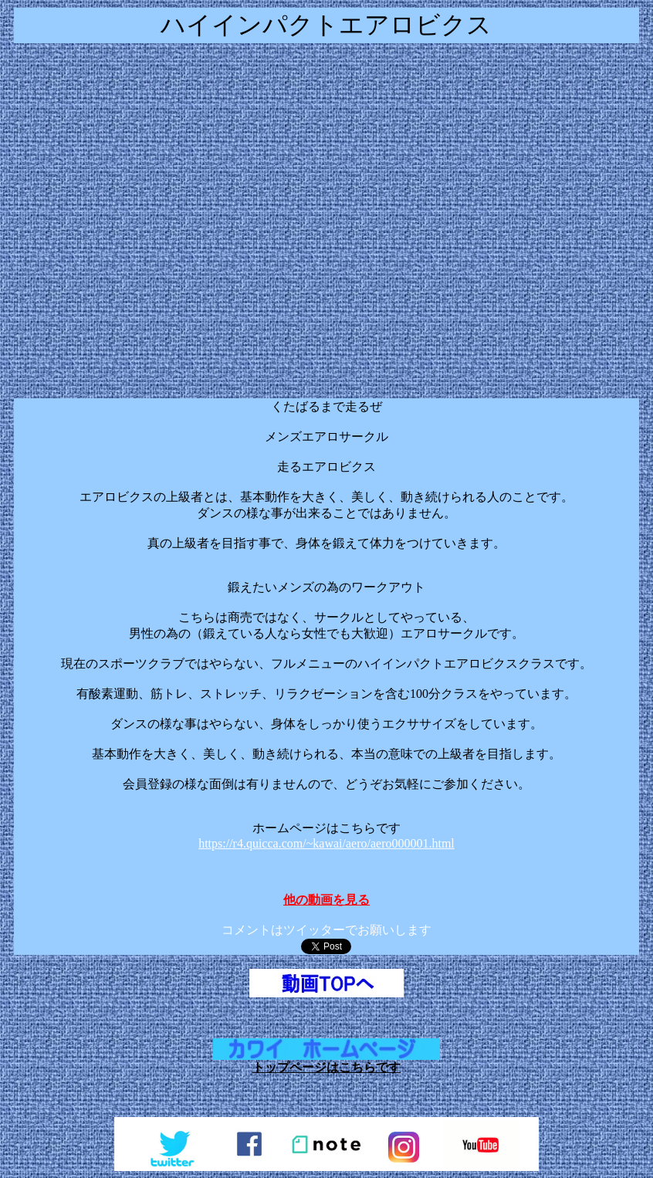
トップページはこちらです (326, 1067)
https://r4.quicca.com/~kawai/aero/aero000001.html (326, 843)
